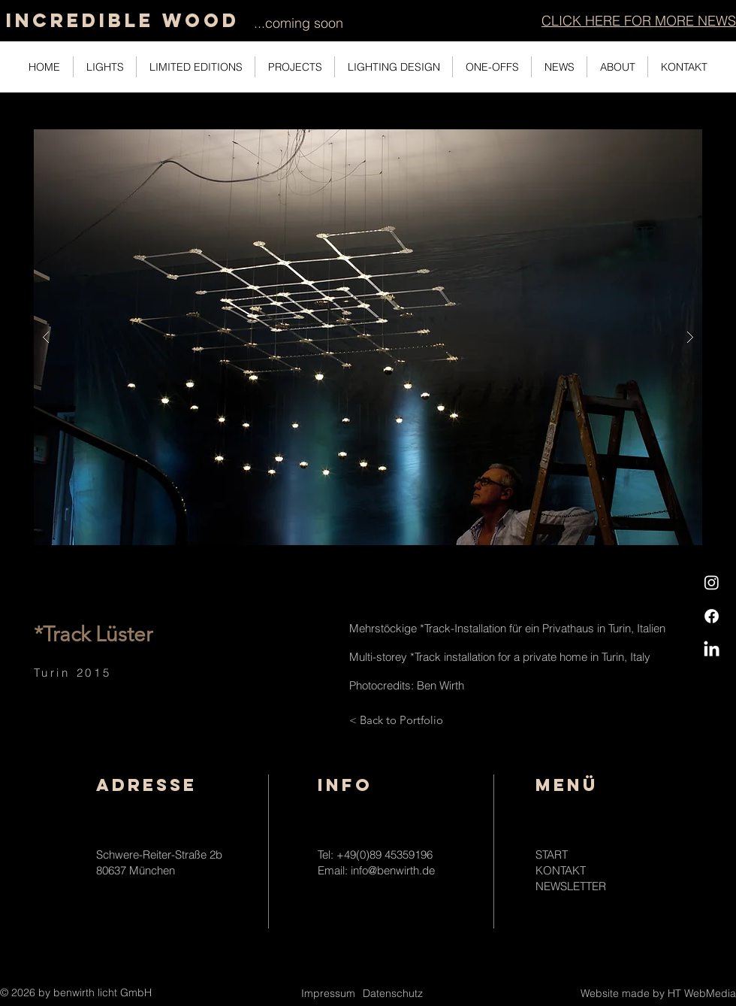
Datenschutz (393, 993)
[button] (638, 20)
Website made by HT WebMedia (658, 993)
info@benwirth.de (393, 870)
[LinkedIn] (711, 650)
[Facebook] (711, 616)
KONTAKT (560, 870)
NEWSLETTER (570, 886)
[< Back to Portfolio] (396, 720)
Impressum (328, 993)
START (551, 854)
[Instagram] (711, 582)
